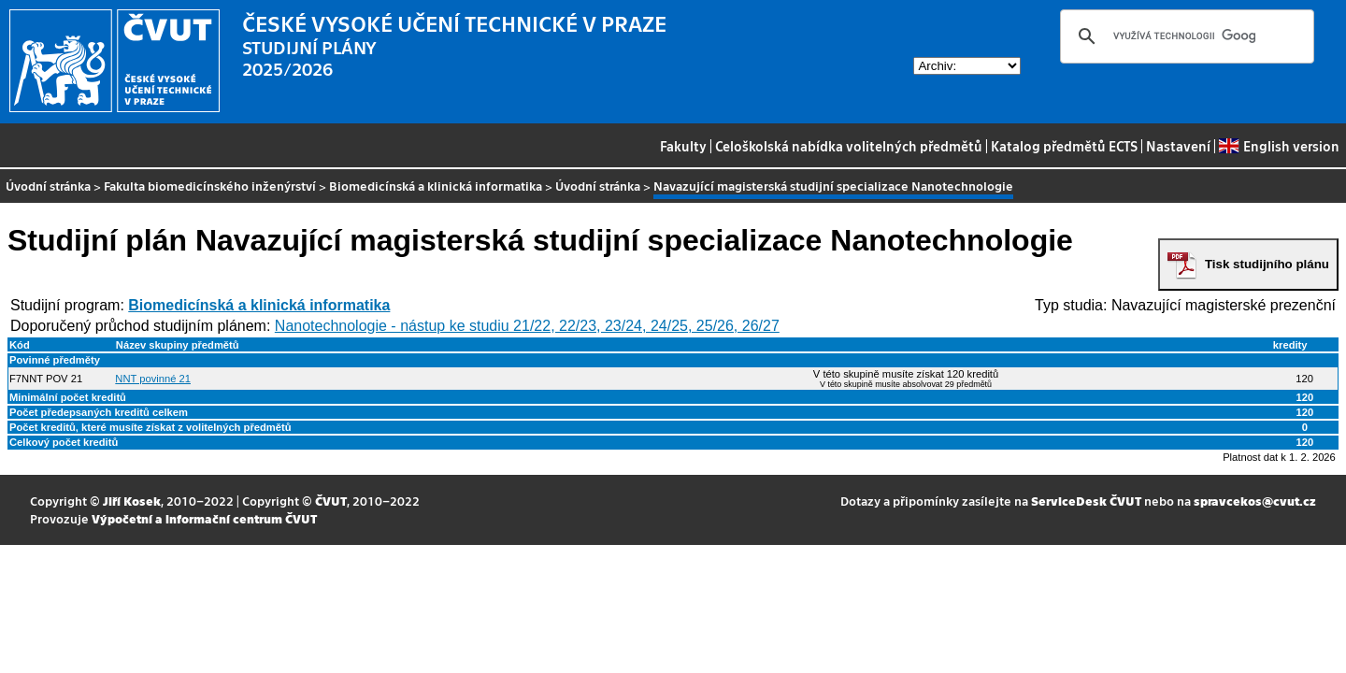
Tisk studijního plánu (1267, 264)
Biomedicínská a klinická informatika (435, 186)
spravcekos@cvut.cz (1255, 501)
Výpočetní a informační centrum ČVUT (204, 518)
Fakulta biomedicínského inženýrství (210, 186)
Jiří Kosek (132, 501)
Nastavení (1178, 145)
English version (1279, 145)
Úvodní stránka (48, 186)
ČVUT (331, 501)
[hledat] (1184, 36)
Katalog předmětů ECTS (1064, 145)
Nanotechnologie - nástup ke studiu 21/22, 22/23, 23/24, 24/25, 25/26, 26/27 (527, 326)
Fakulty (683, 145)
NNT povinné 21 (153, 378)
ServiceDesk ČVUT (1086, 501)
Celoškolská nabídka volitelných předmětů (848, 145)
